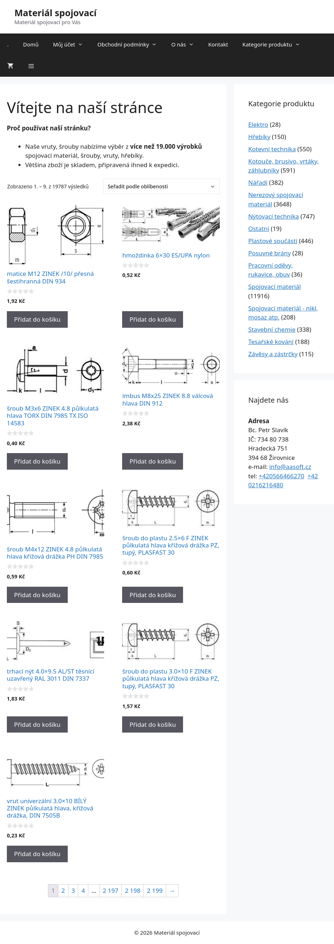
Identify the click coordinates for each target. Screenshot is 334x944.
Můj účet (71, 44)
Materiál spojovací (55, 12)
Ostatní (258, 228)
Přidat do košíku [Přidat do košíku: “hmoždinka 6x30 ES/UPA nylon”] (152, 319)
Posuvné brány (269, 253)
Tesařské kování (271, 341)
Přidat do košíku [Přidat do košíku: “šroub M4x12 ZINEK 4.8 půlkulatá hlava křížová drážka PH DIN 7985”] (37, 595)
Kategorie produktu (274, 44)
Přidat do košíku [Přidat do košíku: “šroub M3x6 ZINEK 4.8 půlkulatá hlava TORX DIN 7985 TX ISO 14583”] (37, 461)
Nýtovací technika (273, 216)
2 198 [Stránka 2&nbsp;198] (132, 890)
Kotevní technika (272, 149)
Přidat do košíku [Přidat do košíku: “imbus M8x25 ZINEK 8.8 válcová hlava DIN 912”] (152, 461)
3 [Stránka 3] (73, 890)
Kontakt (218, 44)
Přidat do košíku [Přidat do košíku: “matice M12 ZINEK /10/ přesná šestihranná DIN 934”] (37, 319)
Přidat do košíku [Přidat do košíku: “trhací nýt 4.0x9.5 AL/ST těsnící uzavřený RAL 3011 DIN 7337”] (37, 724)
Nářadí (258, 182)
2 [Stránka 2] (63, 890)
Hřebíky (259, 137)
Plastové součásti (272, 241)
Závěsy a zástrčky (273, 354)
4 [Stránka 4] (83, 890)
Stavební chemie (271, 329)
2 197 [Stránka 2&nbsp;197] (110, 890)
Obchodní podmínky (130, 44)
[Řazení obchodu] (161, 186)
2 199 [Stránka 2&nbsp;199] (154, 890)
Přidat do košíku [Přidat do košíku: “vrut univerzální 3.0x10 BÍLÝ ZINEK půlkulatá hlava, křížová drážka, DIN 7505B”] (37, 854)
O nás (186, 44)
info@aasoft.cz (290, 466)
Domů (31, 44)
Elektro (258, 124)
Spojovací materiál (274, 286)
